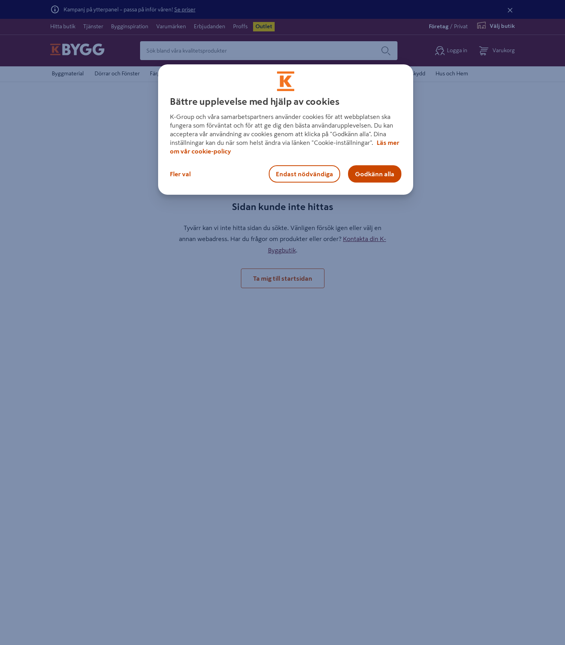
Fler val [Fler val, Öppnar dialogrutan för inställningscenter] (180, 174)
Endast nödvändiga (304, 174)
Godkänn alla (374, 174)
